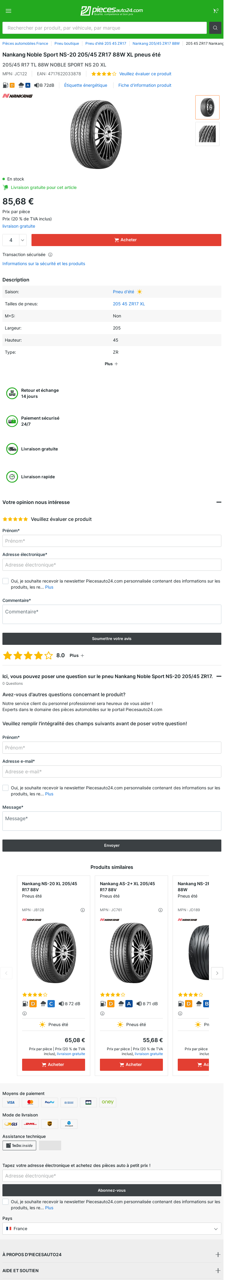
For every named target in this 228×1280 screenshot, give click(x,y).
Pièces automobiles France (25, 43)
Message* (12, 807)
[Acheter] (53, 1065)
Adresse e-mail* (18, 761)
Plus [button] (49, 587)
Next (217, 973)
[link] (215, 11)
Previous (6, 973)
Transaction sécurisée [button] (27, 254)
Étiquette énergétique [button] (85, 85)
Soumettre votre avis (111, 638)
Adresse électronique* (24, 554)
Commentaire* (16, 600)
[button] (215, 28)
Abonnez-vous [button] (112, 1190)
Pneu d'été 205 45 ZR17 (105, 43)
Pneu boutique (67, 43)
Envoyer (112, 845)
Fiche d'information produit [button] (144, 85)
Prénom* (11, 530)
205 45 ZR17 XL (129, 303)
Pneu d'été (123, 291)
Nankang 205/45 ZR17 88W (156, 43)
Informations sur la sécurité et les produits (43, 263)
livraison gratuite (18, 226)
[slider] (15, 519)
